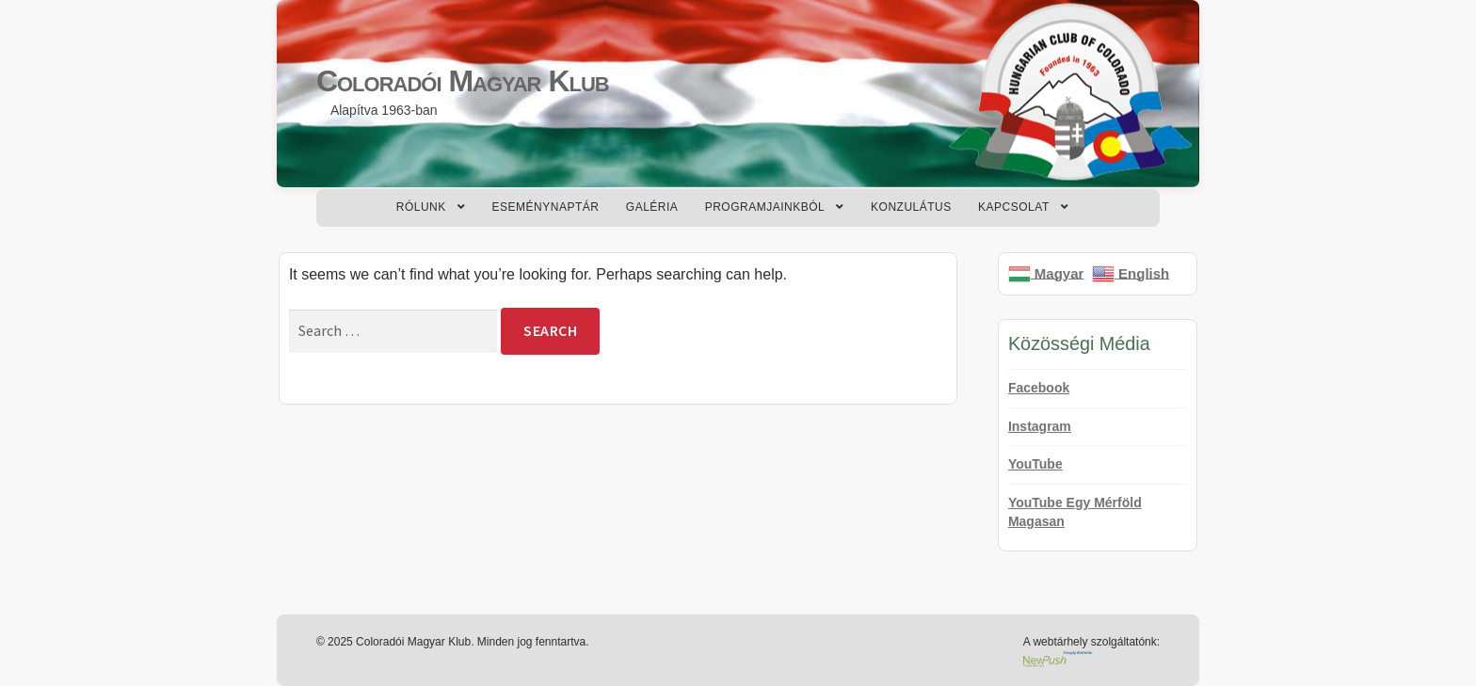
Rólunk (421, 207)
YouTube (1035, 463)
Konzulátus (911, 207)
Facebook (1038, 387)
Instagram (1039, 426)
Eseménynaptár (546, 207)
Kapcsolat (1014, 207)
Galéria (652, 207)
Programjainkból (765, 207)
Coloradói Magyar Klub (462, 81)
